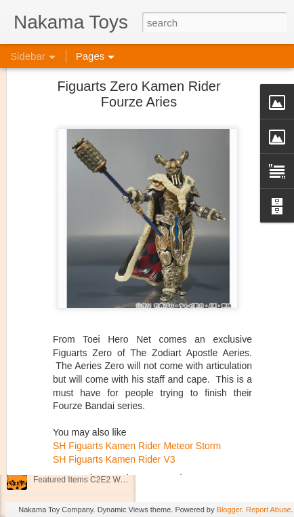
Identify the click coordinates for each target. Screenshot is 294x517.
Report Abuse (268, 509)
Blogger (229, 509)
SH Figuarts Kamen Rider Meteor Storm (137, 414)
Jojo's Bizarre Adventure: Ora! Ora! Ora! (105, 449)
